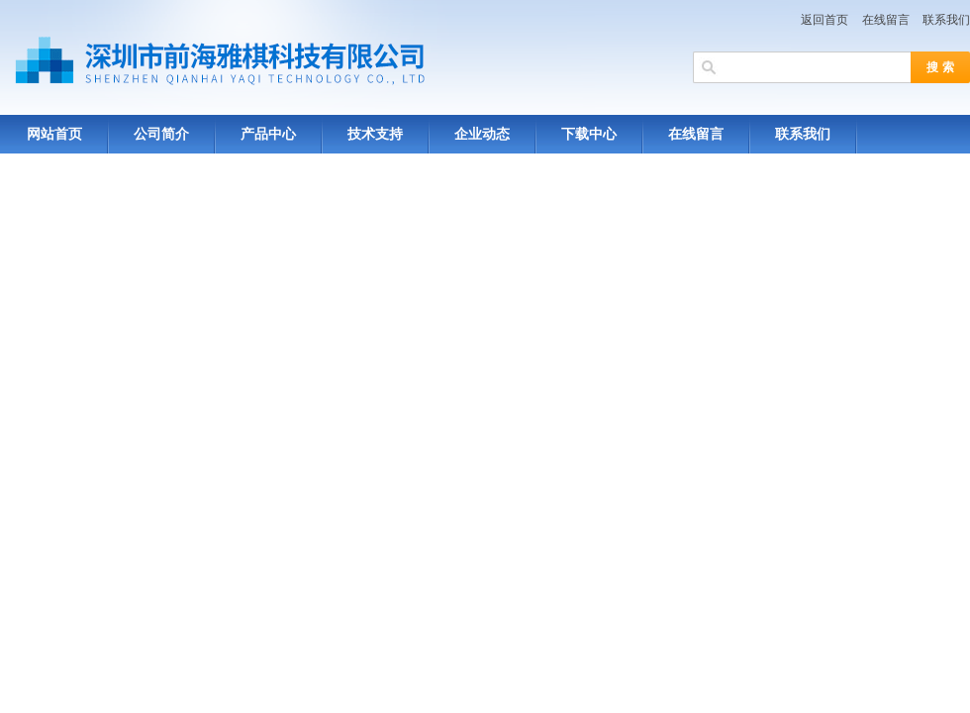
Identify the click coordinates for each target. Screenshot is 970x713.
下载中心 (589, 134)
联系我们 (946, 20)
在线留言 (886, 20)
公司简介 (161, 134)
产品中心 (268, 134)
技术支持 (375, 134)
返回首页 (824, 20)
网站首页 (54, 134)
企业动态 (482, 134)
